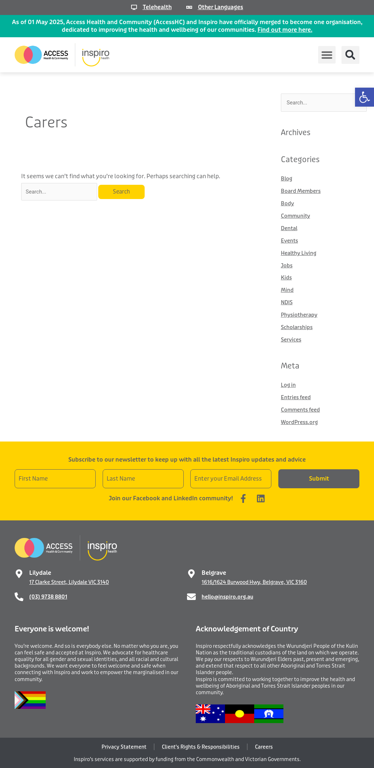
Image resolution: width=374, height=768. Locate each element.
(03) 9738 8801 (48, 596)
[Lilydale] (19, 573)
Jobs (287, 265)
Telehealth (156, 7)
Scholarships (297, 326)
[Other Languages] (188, 7)
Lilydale (40, 572)
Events (289, 240)
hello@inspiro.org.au (227, 596)
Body (287, 203)
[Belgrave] (191, 573)
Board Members (301, 191)
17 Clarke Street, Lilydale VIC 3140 (69, 581)
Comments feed (301, 409)
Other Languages (221, 7)
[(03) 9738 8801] (19, 596)
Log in (288, 384)
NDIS (287, 302)
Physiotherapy (299, 314)
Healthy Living (299, 253)
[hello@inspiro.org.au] (191, 596)
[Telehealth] (133, 7)
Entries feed (296, 397)
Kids (286, 277)
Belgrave (214, 572)
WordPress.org (299, 421)
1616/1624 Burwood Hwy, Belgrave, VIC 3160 (254, 581)
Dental (289, 228)
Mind (287, 290)
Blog (287, 179)
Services (291, 339)
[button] (364, 97)
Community (296, 215)
